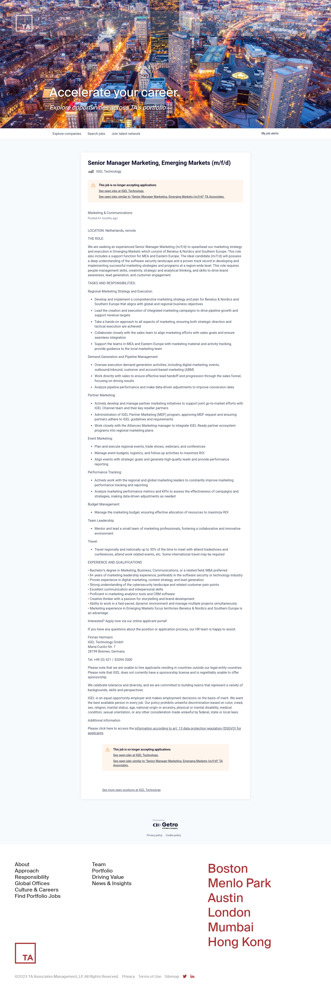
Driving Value (108, 877)
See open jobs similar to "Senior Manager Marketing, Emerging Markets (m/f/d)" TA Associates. (162, 196)
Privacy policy (154, 835)
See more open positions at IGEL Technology (131, 790)
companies (67, 134)
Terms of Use (149, 976)
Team (99, 864)
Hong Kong (239, 942)
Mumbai (231, 927)
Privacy (128, 976)
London (229, 912)
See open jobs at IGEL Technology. (121, 191)
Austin (225, 898)
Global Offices (32, 883)
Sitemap (172, 976)
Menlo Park (239, 883)
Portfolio (102, 871)
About (22, 864)
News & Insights (112, 883)
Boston (228, 868)
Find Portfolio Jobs (38, 896)
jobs (97, 134)
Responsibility (32, 877)
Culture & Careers (36, 890)
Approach (27, 871)
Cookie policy (173, 835)
